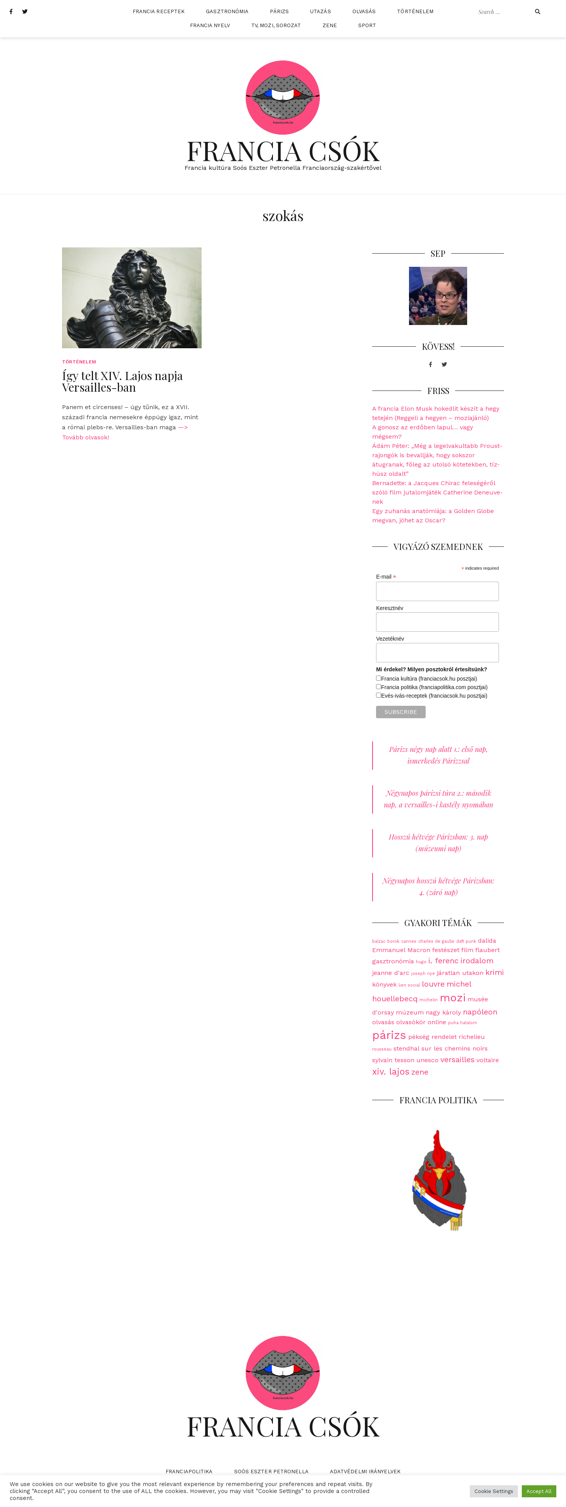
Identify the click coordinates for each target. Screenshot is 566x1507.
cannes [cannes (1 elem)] (408, 941)
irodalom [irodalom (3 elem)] (477, 960)
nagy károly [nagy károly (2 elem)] (443, 1012)
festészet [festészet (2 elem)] (445, 950)
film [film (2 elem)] (467, 950)
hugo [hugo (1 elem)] (421, 961)
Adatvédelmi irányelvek (365, 1471)
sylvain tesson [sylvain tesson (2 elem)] (393, 1060)
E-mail (386, 577)
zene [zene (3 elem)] (419, 1072)
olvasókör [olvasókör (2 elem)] (411, 1022)
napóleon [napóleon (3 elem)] (480, 1011)
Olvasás (364, 11)
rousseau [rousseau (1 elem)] (382, 1049)
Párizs (279, 11)
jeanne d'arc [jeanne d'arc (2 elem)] (390, 972)
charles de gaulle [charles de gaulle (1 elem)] (436, 941)
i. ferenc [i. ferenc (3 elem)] (443, 960)
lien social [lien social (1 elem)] (409, 985)
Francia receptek (159, 11)
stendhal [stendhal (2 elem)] (406, 1048)
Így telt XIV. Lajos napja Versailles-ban (122, 381)
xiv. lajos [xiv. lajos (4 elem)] (390, 1071)
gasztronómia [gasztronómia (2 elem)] (393, 961)
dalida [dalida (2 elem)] (487, 940)
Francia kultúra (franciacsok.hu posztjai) (429, 679)
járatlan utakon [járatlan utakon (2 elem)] (460, 972)
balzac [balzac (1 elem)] (378, 941)
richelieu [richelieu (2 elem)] (472, 1036)
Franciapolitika (189, 1471)
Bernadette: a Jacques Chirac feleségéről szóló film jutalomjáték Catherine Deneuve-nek (437, 492)
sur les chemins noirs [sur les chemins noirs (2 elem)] (454, 1048)
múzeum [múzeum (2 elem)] (410, 1012)
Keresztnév (389, 608)
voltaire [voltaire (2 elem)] (487, 1060)
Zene (330, 25)
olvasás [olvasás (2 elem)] (383, 1022)
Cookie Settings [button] (494, 1491)
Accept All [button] (539, 1491)
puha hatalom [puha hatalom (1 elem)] (462, 1022)
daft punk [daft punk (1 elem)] (466, 941)
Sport (367, 25)
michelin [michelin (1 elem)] (428, 999)
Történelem (415, 11)
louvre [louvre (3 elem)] (433, 984)
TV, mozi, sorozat (276, 25)
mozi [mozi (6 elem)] (453, 997)
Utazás (320, 11)
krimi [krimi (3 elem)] (494, 972)
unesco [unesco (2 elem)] (427, 1060)
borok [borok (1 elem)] (393, 941)
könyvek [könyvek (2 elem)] (384, 984)
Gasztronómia (227, 11)
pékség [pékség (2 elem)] (419, 1036)
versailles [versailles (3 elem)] (457, 1059)
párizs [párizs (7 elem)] (389, 1035)
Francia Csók (283, 149)
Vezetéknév (390, 639)
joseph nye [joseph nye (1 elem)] (423, 973)
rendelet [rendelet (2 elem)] (444, 1036)
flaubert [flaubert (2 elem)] (487, 950)
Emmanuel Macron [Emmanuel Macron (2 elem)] (401, 950)
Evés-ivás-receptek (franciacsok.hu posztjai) (434, 696)
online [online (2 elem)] (437, 1022)
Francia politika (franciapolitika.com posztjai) (434, 687)
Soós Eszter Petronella (271, 1471)
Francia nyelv (210, 25)
